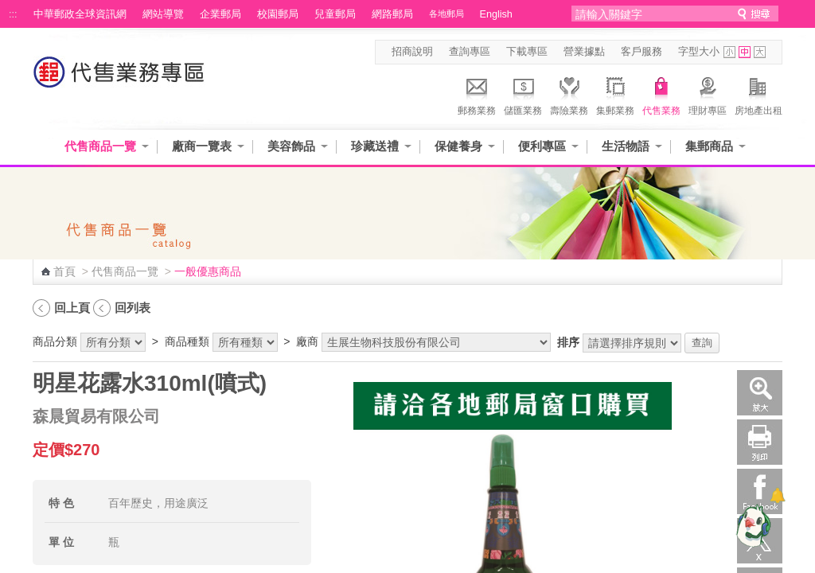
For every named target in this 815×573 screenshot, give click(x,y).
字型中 (745, 52)
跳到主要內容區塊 (8, 8)
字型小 (729, 52)
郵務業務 (477, 94)
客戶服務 (641, 51)
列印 (759, 442)
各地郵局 (446, 13)
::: (13, 14)
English (496, 14)
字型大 (760, 52)
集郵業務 (615, 94)
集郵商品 (709, 146)
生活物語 (625, 146)
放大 (759, 392)
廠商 (307, 341)
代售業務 (661, 94)
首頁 (64, 271)
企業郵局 (220, 14)
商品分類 (55, 341)
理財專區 (707, 94)
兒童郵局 (335, 14)
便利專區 (542, 146)
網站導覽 (163, 14)
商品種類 (187, 341)
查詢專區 (469, 51)
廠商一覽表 (202, 146)
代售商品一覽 (100, 146)
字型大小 (698, 51)
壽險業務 (569, 94)
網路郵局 (392, 14)
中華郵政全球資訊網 (80, 14)
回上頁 (72, 307)
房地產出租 (758, 94)
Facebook (759, 491)
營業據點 (584, 51)
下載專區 (527, 51)
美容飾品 (291, 146)
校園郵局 (277, 14)
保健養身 (458, 146)
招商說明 (412, 51)
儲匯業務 (523, 94)
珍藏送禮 (375, 146)
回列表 (132, 307)
